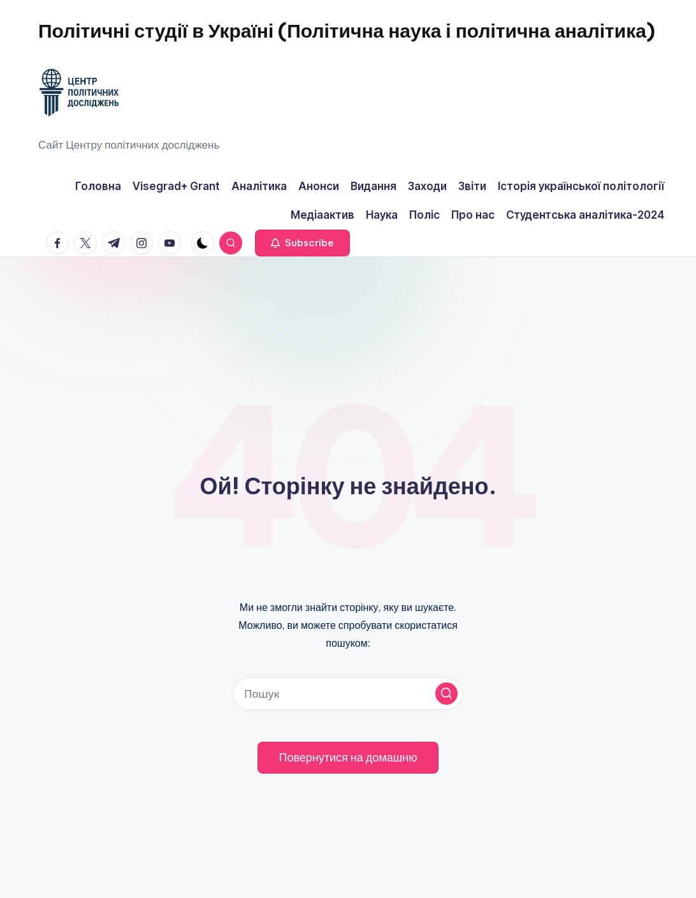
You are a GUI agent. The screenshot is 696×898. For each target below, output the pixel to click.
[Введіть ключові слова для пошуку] (348, 693)
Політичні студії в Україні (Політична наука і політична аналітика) (346, 30)
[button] (302, 243)
